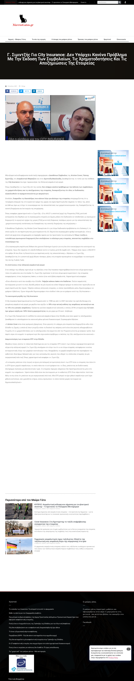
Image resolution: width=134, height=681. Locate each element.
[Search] (119, 2)
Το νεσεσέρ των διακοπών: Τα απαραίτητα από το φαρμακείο (31, 609)
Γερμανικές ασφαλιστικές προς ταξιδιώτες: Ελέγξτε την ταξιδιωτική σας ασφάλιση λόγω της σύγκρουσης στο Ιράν (60, 540)
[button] (11, 91)
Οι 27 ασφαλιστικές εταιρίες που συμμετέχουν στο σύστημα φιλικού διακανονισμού (39, 643)
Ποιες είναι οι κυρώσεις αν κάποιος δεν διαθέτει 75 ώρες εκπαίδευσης (34, 647)
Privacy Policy (113, 658)
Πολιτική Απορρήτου (16, 679)
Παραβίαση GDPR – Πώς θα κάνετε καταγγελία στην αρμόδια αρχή (33, 635)
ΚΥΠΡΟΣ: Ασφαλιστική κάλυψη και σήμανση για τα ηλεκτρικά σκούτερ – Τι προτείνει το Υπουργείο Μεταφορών (41, 2)
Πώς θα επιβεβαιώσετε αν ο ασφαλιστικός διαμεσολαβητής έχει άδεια (34, 627)
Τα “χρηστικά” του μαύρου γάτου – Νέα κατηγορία (27, 651)
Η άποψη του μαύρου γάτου (62, 39)
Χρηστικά (107, 39)
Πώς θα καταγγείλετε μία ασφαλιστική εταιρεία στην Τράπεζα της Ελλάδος (36, 639)
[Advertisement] (86, 20)
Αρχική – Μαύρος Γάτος (17, 39)
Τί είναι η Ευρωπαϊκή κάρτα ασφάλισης (23, 631)
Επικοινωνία (121, 39)
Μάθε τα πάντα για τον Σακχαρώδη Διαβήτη (25, 613)
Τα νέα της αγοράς (39, 39)
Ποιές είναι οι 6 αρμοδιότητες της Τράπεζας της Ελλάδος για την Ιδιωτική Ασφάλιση (39, 623)
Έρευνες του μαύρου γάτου (88, 39)
